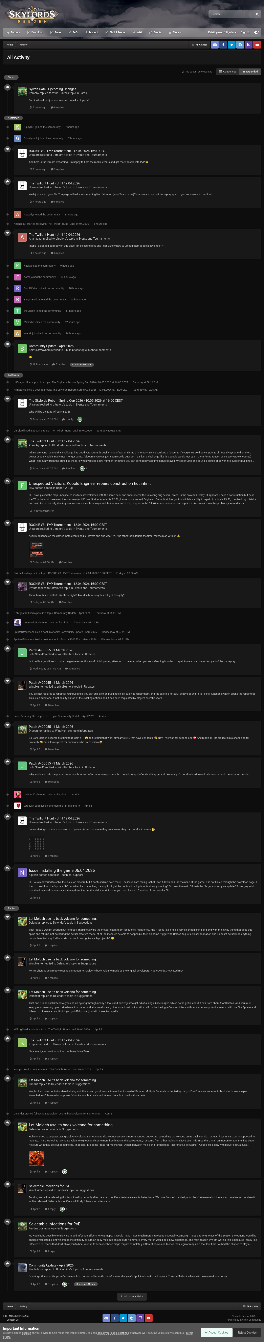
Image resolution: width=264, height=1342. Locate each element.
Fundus (33, 1084)
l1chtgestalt (20, 613)
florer (27, 276)
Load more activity (132, 1296)
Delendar (34, 922)
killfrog (18, 1029)
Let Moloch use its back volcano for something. (63, 919)
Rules (57, 32)
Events (157, 32)
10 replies (72, 668)
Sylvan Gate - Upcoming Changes (52, 89)
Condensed (228, 71)
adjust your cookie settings (113, 1332)
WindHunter (59, 93)
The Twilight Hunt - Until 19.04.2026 (54, 183)
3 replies (57, 169)
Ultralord (34, 154)
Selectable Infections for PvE (49, 1186)
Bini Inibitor (71, 350)
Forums (15, 32)
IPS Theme (9, 1316)
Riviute (18, 573)
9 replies (57, 107)
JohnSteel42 (37, 654)
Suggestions (84, 922)
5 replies (57, 201)
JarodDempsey (22, 716)
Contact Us (13, 1319)
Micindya (29, 322)
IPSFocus (23, 1316)
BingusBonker (32, 299)
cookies (26, 1332)
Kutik (27, 265)
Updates (90, 654)
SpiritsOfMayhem (40, 350)
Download (37, 32)
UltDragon (19, 382)
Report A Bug (64, 487)
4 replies (51, 945)
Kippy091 (29, 126)
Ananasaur (20, 223)
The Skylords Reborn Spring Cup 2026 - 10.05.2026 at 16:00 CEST (90, 382)
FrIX (31, 487)
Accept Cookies (216, 1332)
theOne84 (29, 310)
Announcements (100, 350)
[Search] (221, 14)
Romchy (34, 93)
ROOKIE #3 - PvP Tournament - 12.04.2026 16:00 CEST (68, 151)
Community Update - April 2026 (51, 346)
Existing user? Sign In (222, 32)
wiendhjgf (29, 333)
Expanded (250, 71)
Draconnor (35, 730)
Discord (93, 32)
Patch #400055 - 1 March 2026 (79, 639)
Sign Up (245, 32)
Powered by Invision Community (243, 1319)
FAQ (75, 32)
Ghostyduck (31, 138)
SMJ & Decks (117, 32)
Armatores (20, 389)
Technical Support (71, 874)
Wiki (139, 32)
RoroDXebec (31, 288)
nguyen (33, 874)
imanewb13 (30, 622)
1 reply (67, 419)
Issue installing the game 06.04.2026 (62, 870)
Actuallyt (29, 214)
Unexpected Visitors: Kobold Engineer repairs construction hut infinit (90, 483)
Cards (83, 93)
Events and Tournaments (91, 154)
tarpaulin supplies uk (36, 805)
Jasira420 (29, 794)
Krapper (34, 1044)
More (176, 32)
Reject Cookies (247, 1332)
